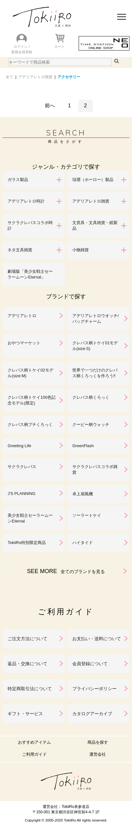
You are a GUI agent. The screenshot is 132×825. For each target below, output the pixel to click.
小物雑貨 (80, 249)
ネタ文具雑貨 (20, 249)
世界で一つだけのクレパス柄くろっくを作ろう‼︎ (94, 373)
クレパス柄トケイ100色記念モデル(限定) (32, 400)
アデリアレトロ (22, 315)
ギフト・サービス (25, 713)
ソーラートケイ (86, 515)
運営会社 (97, 754)
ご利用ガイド (34, 754)
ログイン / (21, 46)
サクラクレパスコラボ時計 (30, 225)
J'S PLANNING (21, 493)
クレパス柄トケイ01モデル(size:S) (95, 346)
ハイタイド (82, 542)
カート (59, 46)
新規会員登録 (21, 52)
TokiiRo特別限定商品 (27, 542)
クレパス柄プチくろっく (30, 424)
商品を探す (97, 742)
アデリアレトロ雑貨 (35, 77)
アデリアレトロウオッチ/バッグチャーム (95, 318)
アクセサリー (68, 77)
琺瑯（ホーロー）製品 (92, 179)
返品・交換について (27, 663)
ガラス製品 (18, 179)
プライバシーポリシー (94, 688)
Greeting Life (19, 445)
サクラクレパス (22, 466)
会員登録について (90, 663)
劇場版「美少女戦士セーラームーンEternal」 (30, 274)
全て (9, 77)
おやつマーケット (24, 343)
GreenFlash (83, 445)
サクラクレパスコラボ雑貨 (94, 469)
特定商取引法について (30, 688)
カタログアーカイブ (92, 713)
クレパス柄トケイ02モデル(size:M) (30, 373)
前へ (50, 105)
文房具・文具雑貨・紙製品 (94, 225)
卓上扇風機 (82, 493)
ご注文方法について (27, 638)
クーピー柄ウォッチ (90, 424)
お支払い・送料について (96, 638)
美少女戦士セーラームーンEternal (30, 518)
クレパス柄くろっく (90, 397)
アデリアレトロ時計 (26, 201)
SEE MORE (66, 571)
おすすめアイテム (34, 742)
